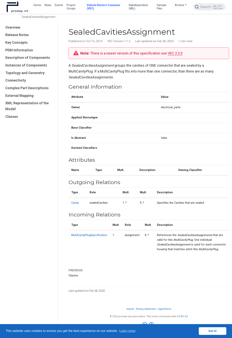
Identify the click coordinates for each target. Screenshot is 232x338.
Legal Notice (164, 309)
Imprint (130, 309)
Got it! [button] (212, 331)
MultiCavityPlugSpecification (89, 235)
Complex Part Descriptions (27, 88)
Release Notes (17, 35)
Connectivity (15, 80)
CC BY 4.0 (182, 316)
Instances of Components (26, 65)
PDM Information (19, 50)
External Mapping (19, 96)
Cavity (75, 202)
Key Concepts (16, 42)
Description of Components (27, 57)
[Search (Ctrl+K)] (209, 6)
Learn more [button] (127, 331)
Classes (11, 116)
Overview (12, 27)
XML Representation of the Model (27, 106)
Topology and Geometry (25, 73)
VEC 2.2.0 (175, 53)
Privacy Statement (146, 309)
